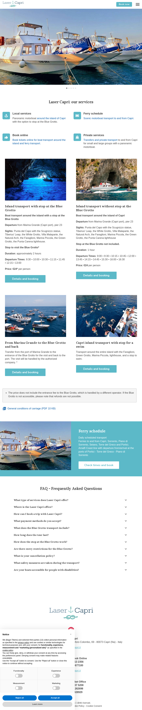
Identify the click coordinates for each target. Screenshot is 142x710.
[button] (138, 46)
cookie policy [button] (7, 650)
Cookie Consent (94, 706)
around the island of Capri (51, 118)
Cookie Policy (77, 706)
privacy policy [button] (23, 642)
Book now (124, 4)
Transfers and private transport (101, 140)
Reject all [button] (20, 698)
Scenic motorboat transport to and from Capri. (109, 118)
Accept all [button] (55, 698)
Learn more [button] (37, 704)
